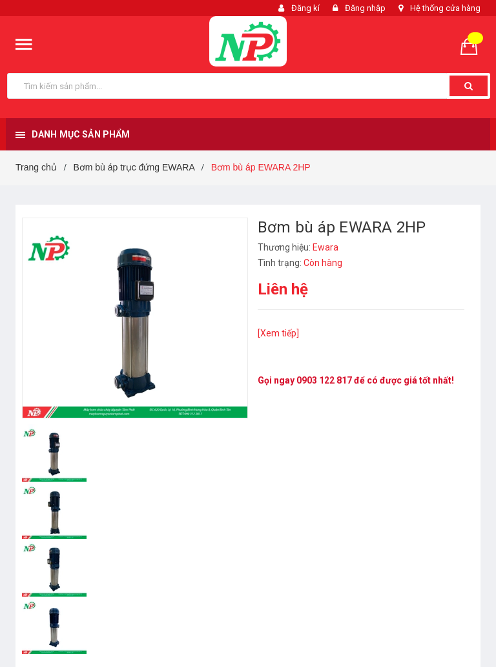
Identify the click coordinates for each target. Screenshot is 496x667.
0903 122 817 (324, 380)
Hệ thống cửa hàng (445, 8)
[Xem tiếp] (278, 333)
